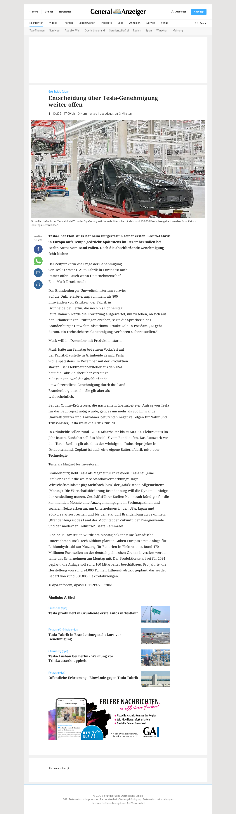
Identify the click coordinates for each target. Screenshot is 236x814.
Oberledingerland (95, 31)
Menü (32, 12)
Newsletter (65, 11)
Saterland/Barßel (119, 31)
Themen (68, 23)
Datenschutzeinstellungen (158, 799)
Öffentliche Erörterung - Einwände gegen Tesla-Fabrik (93, 677)
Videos (53, 23)
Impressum (92, 799)
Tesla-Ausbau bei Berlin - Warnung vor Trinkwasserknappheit (80, 658)
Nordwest (54, 31)
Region (137, 31)
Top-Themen (37, 31)
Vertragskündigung (130, 799)
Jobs (120, 23)
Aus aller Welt (72, 31)
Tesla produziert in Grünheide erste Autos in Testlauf (93, 613)
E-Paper (48, 11)
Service (150, 23)
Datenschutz (76, 799)
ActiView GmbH (136, 803)
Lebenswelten (87, 23)
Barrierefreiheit (109, 799)
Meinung (178, 31)
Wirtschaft (162, 31)
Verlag (164, 23)
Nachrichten (36, 23)
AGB (65, 799)
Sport (148, 31)
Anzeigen (134, 23)
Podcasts (106, 23)
